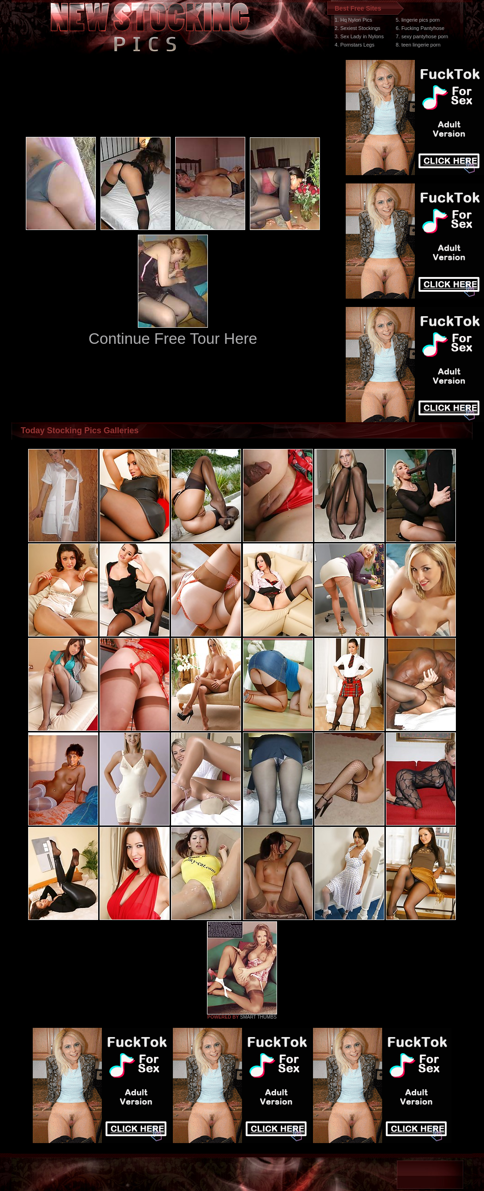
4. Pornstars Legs (354, 44)
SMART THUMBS (258, 1017)
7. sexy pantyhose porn (421, 36)
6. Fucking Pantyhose (419, 28)
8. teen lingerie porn (417, 44)
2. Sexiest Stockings (357, 28)
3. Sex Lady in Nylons (359, 36)
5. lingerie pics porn (417, 20)
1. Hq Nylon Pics (353, 20)
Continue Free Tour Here (173, 338)
